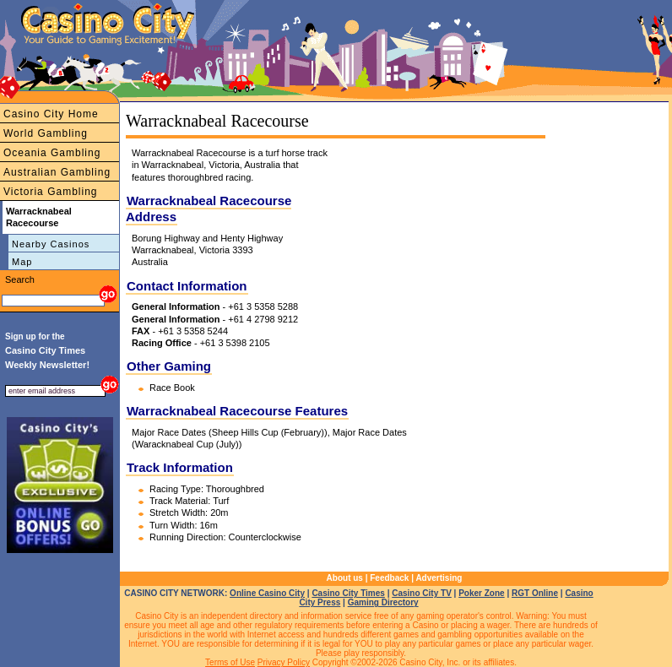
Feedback (389, 578)
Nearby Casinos (50, 244)
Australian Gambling (57, 172)
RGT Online (535, 593)
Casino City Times (348, 593)
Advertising (438, 578)
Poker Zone (481, 593)
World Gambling (45, 133)
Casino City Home (51, 114)
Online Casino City (267, 593)
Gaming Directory (383, 602)
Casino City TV (422, 593)
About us (345, 578)
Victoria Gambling (50, 192)
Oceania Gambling (51, 153)
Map (22, 262)
